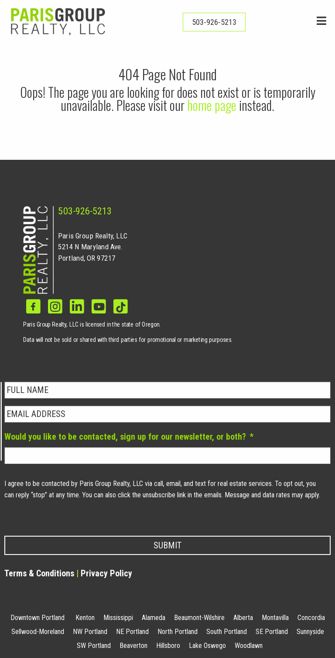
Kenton (85, 617)
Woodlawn (249, 645)
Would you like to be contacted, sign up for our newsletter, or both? (128, 436)
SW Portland (94, 645)
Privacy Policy (30, 515)
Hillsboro (168, 645)
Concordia (311, 617)
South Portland (226, 631)
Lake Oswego (207, 645)
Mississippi (118, 617)
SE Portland (272, 631)
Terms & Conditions (39, 573)
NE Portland (132, 631)
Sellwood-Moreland (37, 631)
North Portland (177, 631)
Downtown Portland (37, 617)
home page (211, 105)
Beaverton (133, 645)
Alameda (153, 617)
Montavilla (275, 617)
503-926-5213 (85, 211)
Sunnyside (310, 631)
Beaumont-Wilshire (199, 617)
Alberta (243, 617)
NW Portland (90, 631)
